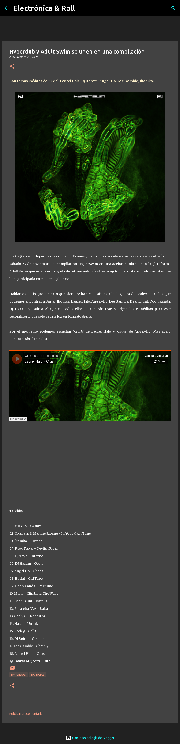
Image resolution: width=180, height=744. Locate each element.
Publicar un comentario (26, 714)
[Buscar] (173, 8)
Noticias (37, 674)
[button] (12, 66)
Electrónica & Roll (44, 8)
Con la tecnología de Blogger (90, 738)
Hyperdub (18, 674)
